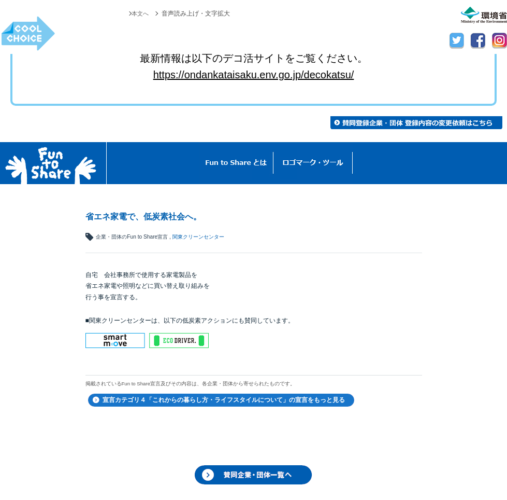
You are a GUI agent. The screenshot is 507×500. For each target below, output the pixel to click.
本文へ (139, 13)
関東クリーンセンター (198, 237)
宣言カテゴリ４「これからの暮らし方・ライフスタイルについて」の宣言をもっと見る (224, 400)
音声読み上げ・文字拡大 (196, 13)
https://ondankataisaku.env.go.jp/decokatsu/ (253, 74)
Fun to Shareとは (236, 163)
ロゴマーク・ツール (313, 163)
